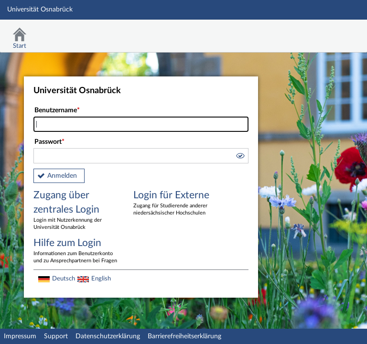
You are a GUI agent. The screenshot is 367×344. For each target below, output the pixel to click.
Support (56, 336)
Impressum (20, 336)
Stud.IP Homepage (330, 32)
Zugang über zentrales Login (76, 210)
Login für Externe (176, 203)
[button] (240, 157)
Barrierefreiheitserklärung (184, 336)
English (101, 278)
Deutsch (63, 278)
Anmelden (62, 175)
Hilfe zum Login (76, 251)
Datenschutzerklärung (108, 336)
